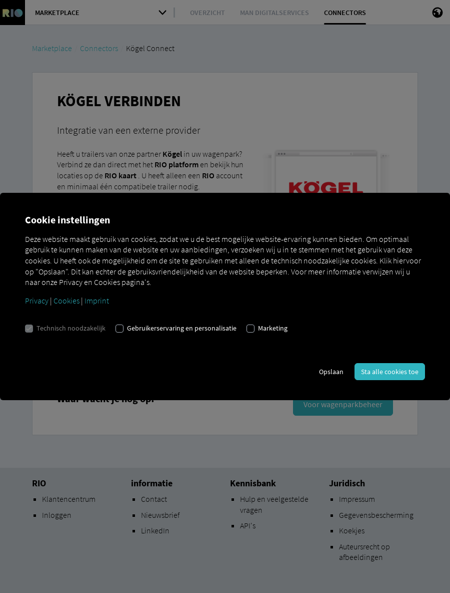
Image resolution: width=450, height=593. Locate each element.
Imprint (96, 300)
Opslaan (331, 371)
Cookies (67, 300)
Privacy (36, 300)
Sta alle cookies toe (389, 371)
